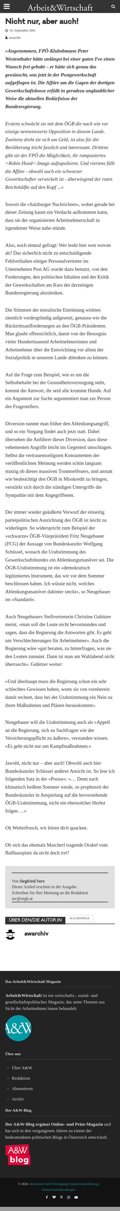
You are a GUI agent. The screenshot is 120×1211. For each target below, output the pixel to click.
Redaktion (21, 1078)
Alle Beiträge (79, 918)
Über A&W (22, 1067)
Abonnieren (22, 1088)
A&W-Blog (24, 1124)
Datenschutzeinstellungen (59, 1189)
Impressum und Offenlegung (48, 1184)
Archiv (18, 1099)
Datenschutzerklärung (83, 1184)
